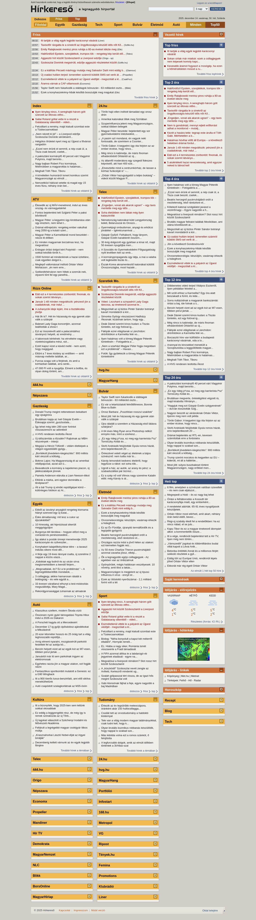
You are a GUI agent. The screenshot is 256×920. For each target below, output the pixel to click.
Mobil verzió (98, 910)
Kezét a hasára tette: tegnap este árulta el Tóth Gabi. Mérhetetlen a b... (194, 134)
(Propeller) (127, 75)
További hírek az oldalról (75, 190)
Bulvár (138, 24)
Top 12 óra (173, 280)
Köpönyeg (173, 675)
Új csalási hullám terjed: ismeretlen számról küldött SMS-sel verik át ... (81, 74)
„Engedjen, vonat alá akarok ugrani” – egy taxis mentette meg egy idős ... (194, 119)
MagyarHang (108, 380)
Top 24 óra (173, 377)
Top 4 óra (172, 179)
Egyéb (60, 24)
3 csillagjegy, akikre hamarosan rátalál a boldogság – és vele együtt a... (58, 578)
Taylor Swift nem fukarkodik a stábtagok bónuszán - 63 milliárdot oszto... (83, 87)
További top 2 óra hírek (208, 170)
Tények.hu (107, 854)
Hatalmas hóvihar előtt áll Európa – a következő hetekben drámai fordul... (194, 142)
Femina (104, 865)
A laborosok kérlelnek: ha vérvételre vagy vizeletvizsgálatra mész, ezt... (59, 340)
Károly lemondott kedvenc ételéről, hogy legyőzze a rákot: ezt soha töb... (124, 462)
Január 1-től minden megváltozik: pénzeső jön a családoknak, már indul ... (194, 149)
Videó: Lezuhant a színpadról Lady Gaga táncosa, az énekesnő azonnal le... (124, 303)
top (87, 495)
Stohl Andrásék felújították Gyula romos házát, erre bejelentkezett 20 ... (194, 429)
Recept (170, 700)
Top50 (215, 24)
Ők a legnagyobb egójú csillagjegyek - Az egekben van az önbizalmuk (125, 559)
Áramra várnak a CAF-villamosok (60, 83)
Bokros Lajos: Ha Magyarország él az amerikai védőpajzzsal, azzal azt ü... (62, 462)
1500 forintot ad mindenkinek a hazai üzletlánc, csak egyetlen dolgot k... (62, 259)
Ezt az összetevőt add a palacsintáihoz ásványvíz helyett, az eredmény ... (57, 333)
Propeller (40, 812)
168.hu (104, 812)
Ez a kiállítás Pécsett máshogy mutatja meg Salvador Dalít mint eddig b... (83, 70)
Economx (40, 801)
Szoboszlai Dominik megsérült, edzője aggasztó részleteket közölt (79, 62)
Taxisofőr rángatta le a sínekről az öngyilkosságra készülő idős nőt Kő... (82, 44)
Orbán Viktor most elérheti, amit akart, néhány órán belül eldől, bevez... (193, 515)
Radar (197, 680)
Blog (168, 711)
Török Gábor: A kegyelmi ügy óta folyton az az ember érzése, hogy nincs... (193, 422)
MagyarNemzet (44, 854)
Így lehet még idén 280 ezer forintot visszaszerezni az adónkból (55, 428)
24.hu (103, 106)
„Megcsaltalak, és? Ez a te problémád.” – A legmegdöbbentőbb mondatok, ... (60, 570)
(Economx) (85, 83)
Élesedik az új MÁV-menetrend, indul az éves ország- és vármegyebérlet (61, 207)
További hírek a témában (75, 750)
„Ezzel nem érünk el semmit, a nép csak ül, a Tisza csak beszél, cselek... (193, 194)
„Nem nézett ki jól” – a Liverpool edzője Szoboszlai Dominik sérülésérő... (57, 135)
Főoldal (41, 24)
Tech (98, 24)
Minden (195, 24)
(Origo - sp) (108, 58)
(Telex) (129, 54)
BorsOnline (41, 886)
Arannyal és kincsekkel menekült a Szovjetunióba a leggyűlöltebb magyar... (190, 346)
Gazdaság (79, 24)
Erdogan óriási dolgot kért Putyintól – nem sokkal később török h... (59, 251)
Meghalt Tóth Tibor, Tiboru (182, 359)
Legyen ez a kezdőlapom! (209, 3)
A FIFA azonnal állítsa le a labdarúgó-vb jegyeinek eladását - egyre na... (124, 655)
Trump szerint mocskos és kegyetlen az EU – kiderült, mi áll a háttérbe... (193, 459)
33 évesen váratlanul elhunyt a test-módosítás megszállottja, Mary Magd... (61, 585)
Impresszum (81, 910)
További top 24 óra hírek (207, 472)
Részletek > (120, 2)
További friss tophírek (209, 73)
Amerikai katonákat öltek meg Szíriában (124, 119)
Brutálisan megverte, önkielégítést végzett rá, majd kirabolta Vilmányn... (193, 400)
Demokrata (41, 844)
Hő (190, 680)
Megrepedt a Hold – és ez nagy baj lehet (190, 494)
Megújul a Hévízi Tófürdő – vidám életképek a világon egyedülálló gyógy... (61, 447)
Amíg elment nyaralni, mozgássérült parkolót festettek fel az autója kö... (61, 643)
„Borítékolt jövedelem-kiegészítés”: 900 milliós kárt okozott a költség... (193, 452)
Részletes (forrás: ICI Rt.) (205, 621)
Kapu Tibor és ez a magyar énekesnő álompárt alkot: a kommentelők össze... (194, 530)
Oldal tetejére (210, 910)
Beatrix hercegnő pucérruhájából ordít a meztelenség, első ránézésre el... (190, 201)
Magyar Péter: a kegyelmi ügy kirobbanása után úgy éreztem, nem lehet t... (62, 221)
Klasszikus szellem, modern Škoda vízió (58, 610)
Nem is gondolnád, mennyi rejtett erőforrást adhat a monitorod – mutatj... (192, 127)
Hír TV (37, 833)
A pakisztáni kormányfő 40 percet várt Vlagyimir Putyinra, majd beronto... (194, 385)
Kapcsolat (64, 910)
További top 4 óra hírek (208, 271)
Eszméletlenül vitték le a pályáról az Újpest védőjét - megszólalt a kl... (81, 79)
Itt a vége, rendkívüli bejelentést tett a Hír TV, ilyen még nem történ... (193, 538)
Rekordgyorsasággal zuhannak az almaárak (60, 591)
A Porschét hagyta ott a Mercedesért (56, 622)
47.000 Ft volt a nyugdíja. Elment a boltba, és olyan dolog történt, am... (61, 370)
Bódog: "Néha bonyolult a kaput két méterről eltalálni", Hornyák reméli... (126, 640)
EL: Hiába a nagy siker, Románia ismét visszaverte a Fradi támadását (123, 648)
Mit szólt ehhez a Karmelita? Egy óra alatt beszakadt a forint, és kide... (191, 295)
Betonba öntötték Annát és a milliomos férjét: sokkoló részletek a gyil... (193, 552)
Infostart (105, 801)
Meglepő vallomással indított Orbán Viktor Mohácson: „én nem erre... (59, 266)
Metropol (105, 823)
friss (79, 495)
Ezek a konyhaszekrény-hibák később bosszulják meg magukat (78, 92)
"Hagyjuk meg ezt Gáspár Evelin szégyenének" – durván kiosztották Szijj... (194, 407)
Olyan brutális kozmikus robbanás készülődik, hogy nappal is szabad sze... (193, 444)
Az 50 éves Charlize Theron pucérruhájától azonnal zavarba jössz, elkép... (125, 551)
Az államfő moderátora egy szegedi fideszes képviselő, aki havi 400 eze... (126, 162)
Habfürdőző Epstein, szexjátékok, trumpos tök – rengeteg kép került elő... (83, 53)
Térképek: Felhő (176, 680)
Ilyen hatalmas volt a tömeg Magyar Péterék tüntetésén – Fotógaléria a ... (192, 186)
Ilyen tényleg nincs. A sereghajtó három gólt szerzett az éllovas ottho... (192, 105)
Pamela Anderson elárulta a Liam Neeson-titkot (62, 475)
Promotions (108, 876)
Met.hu (185, 675)
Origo (37, 780)
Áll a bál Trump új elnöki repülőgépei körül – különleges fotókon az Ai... (60, 489)
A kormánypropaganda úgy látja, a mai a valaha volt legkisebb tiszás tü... (128, 259)
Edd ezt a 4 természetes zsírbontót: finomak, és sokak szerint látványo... (194, 156)
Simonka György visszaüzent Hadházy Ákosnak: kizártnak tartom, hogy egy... (123, 318)
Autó (176, 24)
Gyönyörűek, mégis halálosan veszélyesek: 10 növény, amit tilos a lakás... (128, 566)
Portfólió (105, 791)
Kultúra (38, 699)
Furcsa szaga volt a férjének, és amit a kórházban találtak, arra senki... (57, 362)
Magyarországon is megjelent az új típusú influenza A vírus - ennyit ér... (125, 573)
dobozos (69, 495)
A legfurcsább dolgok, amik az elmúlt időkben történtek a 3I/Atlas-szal (127, 744)
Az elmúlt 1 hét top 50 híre (206, 570)
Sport (118, 24)
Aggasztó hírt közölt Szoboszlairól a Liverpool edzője (71, 58)
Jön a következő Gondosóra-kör (185, 244)
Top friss (171, 45)
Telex (37, 759)
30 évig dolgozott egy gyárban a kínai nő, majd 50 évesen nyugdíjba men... (128, 244)
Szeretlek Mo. (109, 281)
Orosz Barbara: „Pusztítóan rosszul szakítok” (127, 411)
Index (37, 106)
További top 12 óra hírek (207, 369)
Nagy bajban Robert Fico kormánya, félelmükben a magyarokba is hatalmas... (190, 354)
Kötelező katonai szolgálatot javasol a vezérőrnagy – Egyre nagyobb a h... (189, 208)
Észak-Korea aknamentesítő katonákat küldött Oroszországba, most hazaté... (127, 266)
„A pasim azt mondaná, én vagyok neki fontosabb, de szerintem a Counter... (123, 140)
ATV (36, 199)
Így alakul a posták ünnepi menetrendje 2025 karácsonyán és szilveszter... (61, 541)
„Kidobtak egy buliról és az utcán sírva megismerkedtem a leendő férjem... (57, 563)
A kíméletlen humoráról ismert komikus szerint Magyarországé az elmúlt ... (61, 177)
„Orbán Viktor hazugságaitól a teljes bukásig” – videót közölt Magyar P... (128, 177)
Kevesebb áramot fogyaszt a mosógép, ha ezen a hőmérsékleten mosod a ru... (194, 67)
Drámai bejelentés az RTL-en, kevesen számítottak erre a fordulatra (189, 437)
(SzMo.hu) (129, 45)
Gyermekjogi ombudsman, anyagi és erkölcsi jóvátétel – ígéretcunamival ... (127, 229)
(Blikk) (128, 88)
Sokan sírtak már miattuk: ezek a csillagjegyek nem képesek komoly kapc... (194, 60)
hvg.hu (104, 370)
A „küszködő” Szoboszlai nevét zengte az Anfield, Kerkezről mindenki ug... (125, 670)
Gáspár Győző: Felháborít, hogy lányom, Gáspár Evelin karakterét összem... (124, 236)
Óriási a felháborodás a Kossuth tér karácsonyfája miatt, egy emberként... (188, 501)
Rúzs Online (42, 288)
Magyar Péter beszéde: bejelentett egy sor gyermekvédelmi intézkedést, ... (125, 132)
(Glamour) (131, 70)
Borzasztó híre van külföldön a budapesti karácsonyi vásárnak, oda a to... (190, 339)
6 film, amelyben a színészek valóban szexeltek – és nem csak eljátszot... (194, 489)
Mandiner (40, 822)
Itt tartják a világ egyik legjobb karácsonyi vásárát (69, 40)
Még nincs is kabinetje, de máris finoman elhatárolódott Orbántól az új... (190, 324)
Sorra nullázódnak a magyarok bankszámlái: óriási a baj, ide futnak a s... (192, 302)
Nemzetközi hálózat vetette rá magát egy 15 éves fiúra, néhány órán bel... (60, 184)
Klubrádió (106, 886)
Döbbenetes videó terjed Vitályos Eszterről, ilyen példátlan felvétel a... (192, 287)
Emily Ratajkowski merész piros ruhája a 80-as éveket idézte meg (79, 49)
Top (77, 18)
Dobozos (40, 19)
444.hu (38, 385)
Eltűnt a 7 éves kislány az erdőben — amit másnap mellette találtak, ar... (59, 355)
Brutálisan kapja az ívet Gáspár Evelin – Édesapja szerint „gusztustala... (58, 421)
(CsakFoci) (127, 79)
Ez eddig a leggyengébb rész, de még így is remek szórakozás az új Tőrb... (60, 714)
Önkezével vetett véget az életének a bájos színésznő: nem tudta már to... (126, 455)
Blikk (36, 875)
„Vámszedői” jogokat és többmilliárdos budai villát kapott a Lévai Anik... (192, 545)
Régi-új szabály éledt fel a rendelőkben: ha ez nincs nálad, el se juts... (193, 523)
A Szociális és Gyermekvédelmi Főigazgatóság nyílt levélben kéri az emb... (128, 251)
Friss (59, 18)
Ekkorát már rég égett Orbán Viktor (187, 565)
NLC (36, 865)
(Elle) (119, 49)
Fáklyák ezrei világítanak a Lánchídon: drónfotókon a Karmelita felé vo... (189, 332)
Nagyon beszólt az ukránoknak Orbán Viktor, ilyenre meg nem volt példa (193, 415)
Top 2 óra (172, 82)
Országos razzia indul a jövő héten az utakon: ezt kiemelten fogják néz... (127, 544)
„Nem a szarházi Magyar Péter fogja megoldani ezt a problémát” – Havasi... (128, 348)
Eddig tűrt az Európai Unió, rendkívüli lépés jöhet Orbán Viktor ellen (192, 560)
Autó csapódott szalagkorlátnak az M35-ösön (61, 685)
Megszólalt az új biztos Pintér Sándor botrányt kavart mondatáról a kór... (193, 231)
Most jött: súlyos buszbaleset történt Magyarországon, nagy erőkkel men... (189, 466)
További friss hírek (144, 97)
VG (101, 833)
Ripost (104, 844)
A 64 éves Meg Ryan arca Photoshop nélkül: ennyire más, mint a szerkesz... (126, 433)
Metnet (195, 675)
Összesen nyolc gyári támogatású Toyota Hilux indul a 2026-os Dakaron (62, 616)
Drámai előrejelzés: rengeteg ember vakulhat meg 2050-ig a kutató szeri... (61, 229)
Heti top (171, 481)
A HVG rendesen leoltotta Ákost (185, 364)
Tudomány (107, 700)
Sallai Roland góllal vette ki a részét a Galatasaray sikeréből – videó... (56, 121)
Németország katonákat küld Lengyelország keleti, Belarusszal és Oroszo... (126, 221)
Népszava (40, 395)
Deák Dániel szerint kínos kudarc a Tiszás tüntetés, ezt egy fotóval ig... (191, 317)
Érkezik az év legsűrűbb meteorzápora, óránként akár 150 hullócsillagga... (123, 707)
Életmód (157, 24)
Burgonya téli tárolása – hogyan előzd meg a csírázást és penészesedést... (61, 533)
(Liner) (101, 40)
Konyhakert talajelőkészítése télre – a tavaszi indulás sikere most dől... (61, 548)
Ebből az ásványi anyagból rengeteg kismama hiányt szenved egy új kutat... (61, 511)
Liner (103, 897)
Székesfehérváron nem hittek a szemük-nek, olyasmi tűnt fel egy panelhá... (61, 273)
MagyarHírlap (43, 897)
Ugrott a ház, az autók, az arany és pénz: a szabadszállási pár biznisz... (126, 470)
